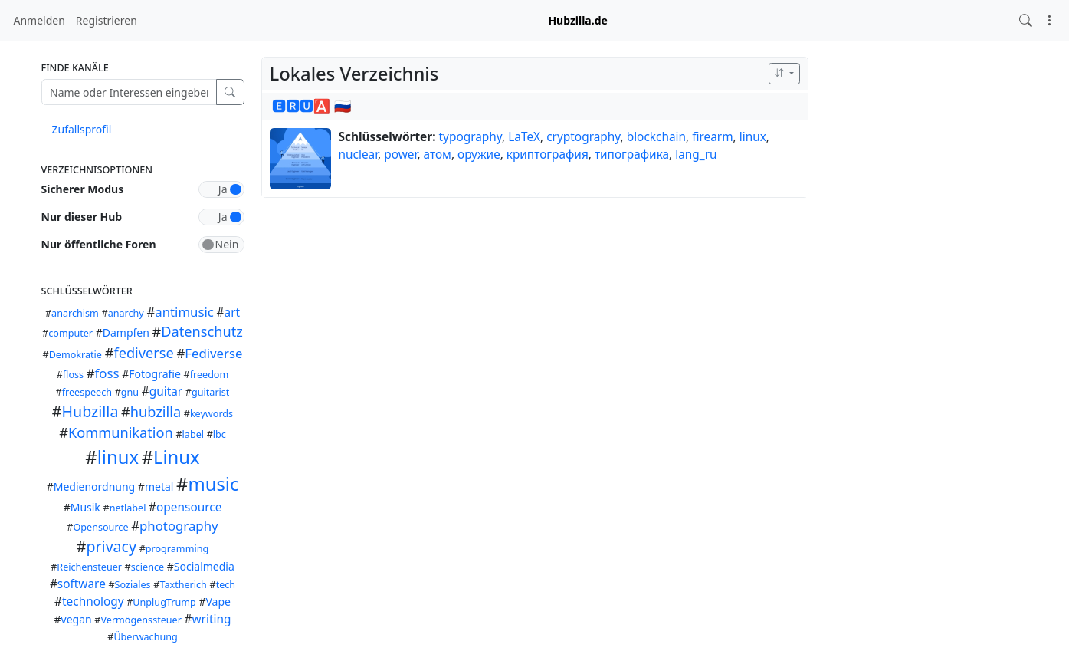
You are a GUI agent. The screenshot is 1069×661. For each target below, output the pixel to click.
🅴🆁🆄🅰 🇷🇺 (312, 106)
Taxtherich (182, 584)
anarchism (75, 313)
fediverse (143, 353)
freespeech (87, 392)
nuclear (359, 154)
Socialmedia (204, 566)
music (213, 484)
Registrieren (106, 20)
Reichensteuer (89, 567)
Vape (217, 601)
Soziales (133, 584)
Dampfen (126, 332)
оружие (478, 154)
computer (70, 333)
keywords (211, 413)
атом (437, 154)
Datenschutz (202, 331)
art (233, 312)
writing (211, 619)
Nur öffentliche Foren (98, 244)
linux (118, 457)
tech (225, 584)
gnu (130, 392)
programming (177, 548)
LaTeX (524, 137)
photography (178, 525)
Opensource (101, 527)
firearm (712, 137)
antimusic (184, 312)
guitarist (210, 392)
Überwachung (145, 636)
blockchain (656, 137)
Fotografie (155, 374)
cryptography (583, 137)
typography (471, 137)
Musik (85, 507)
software (81, 584)
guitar (166, 391)
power (400, 154)
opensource (188, 507)
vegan (76, 619)
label (193, 434)
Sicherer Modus (82, 189)
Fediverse (213, 353)
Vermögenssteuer (140, 619)
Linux (176, 457)
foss (107, 373)
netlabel (128, 508)
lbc (219, 434)
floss (73, 374)
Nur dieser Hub (82, 216)
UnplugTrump (164, 602)
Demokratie (75, 354)
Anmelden (39, 20)
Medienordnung (95, 486)
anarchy (126, 313)
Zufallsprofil (82, 129)
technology (93, 602)
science (147, 567)
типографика (632, 154)
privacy (111, 546)
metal (159, 486)
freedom (209, 374)
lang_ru (695, 154)
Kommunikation (120, 432)
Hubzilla (90, 411)
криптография (548, 154)
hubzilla (155, 412)
